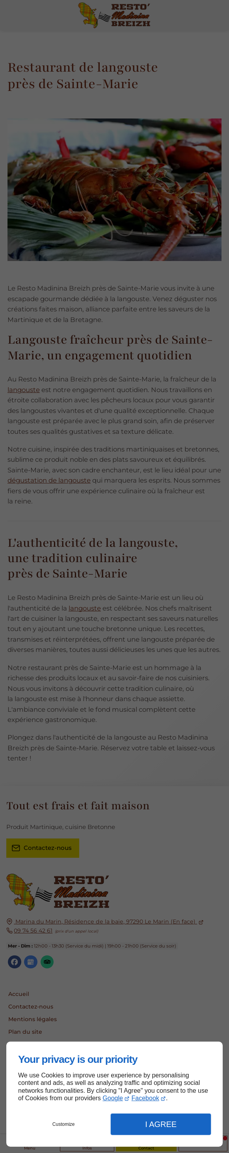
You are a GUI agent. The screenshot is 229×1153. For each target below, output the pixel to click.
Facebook (145, 1098)
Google (112, 1098)
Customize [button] (63, 1124)
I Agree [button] (161, 1124)
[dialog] (114, 1094)
